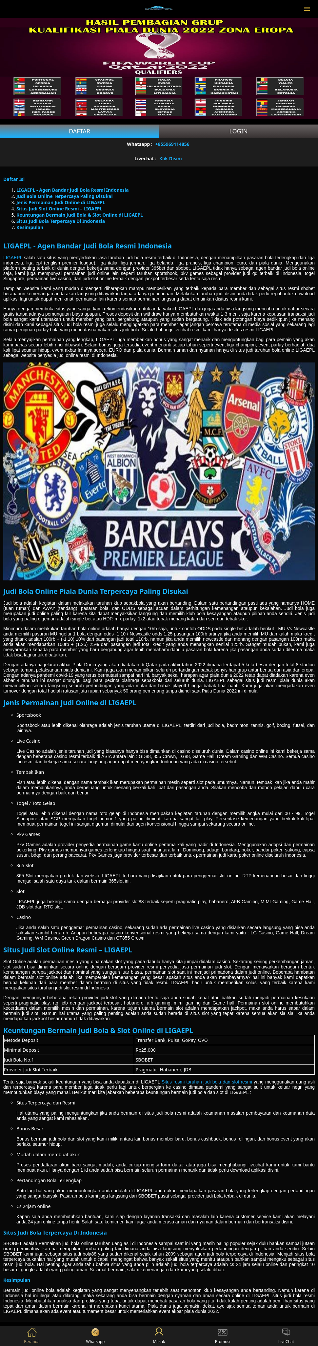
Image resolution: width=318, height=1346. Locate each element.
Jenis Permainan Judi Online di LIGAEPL (60, 202)
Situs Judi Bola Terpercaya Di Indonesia (60, 221)
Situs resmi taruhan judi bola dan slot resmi (207, 1081)
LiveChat (286, 1335)
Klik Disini (170, 158)
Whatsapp (95, 1335)
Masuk (159, 1335)
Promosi (222, 1335)
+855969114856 (172, 144)
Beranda (32, 1335)
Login (238, 131)
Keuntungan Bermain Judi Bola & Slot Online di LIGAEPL (79, 215)
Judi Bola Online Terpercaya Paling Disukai (64, 196)
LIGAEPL (12, 257)
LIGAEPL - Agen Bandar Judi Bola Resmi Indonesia (72, 190)
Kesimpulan (29, 227)
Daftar (79, 131)
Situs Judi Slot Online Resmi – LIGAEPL (59, 208)
